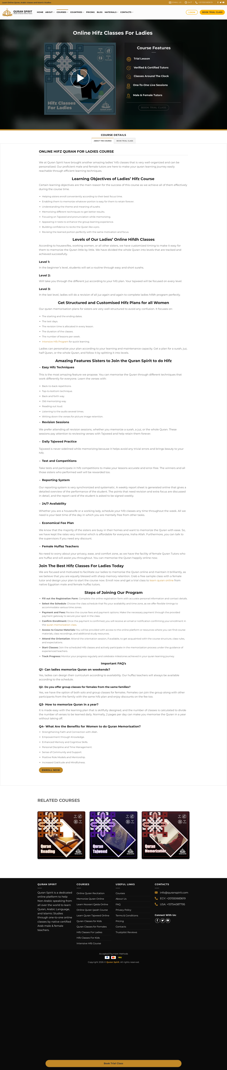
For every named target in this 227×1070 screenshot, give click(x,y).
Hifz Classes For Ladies (89, 932)
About (50, 12)
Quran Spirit (112, 962)
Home (40, 12)
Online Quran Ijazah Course (92, 910)
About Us (121, 898)
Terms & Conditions (127, 915)
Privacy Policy (123, 910)
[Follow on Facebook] (218, 3)
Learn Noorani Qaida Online (92, 904)
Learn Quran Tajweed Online (93, 915)
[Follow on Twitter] (220, 3)
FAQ (118, 904)
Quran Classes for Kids (89, 921)
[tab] (102, 141)
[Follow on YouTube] (223, 3)
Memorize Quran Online (90, 898)
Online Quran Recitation (91, 893)
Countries (77, 12)
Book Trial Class (113, 1063)
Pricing (90, 12)
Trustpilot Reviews (126, 932)
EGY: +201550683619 (173, 898)
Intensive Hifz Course (89, 943)
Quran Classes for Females (92, 926)
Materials (111, 12)
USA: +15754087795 (172, 904)
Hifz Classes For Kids (88, 937)
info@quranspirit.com (174, 892)
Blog (100, 12)
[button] (80, 78)
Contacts (126, 12)
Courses (62, 12)
